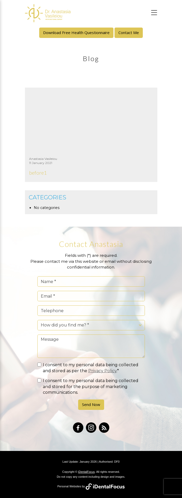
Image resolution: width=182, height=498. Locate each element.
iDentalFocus (86, 471)
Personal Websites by (91, 486)
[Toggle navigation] (154, 12)
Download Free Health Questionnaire (76, 32)
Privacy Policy (102, 370)
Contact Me (128, 32)
